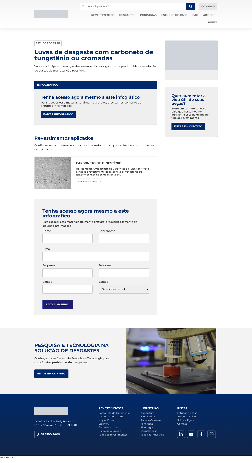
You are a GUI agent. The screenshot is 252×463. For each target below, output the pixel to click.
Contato (182, 423)
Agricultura (147, 412)
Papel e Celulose (151, 420)
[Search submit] (190, 6)
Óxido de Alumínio (110, 430)
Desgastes (127, 15)
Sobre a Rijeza (185, 420)
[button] (48, 43)
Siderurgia (147, 427)
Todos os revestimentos (113, 434)
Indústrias (148, 15)
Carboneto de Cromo (111, 416)
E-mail (95, 253)
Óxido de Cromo (109, 427)
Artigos (209, 15)
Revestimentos (102, 15)
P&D (195, 15)
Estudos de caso (174, 15)
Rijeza (213, 22)
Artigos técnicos (187, 416)
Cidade (67, 285)
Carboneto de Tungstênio (114, 412)
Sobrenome (124, 235)
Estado (124, 287)
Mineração (147, 423)
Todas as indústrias (152, 434)
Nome (67, 235)
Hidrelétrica (148, 416)
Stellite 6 (104, 423)
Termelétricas (149, 430)
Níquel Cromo (107, 420)
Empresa (67, 269)
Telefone (124, 269)
